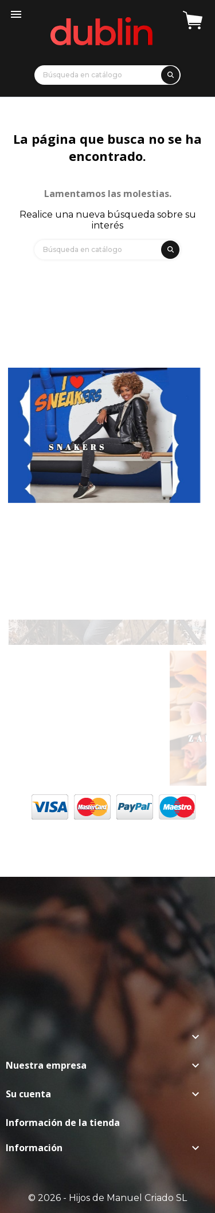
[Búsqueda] (107, 75)
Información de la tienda (63, 1122)
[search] (168, 73)
